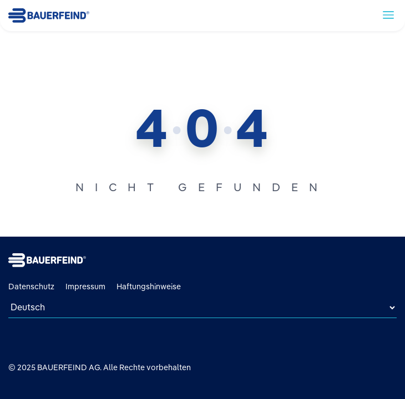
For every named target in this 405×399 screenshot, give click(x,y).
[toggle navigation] (388, 14)
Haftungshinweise (149, 286)
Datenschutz (31, 286)
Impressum (85, 286)
